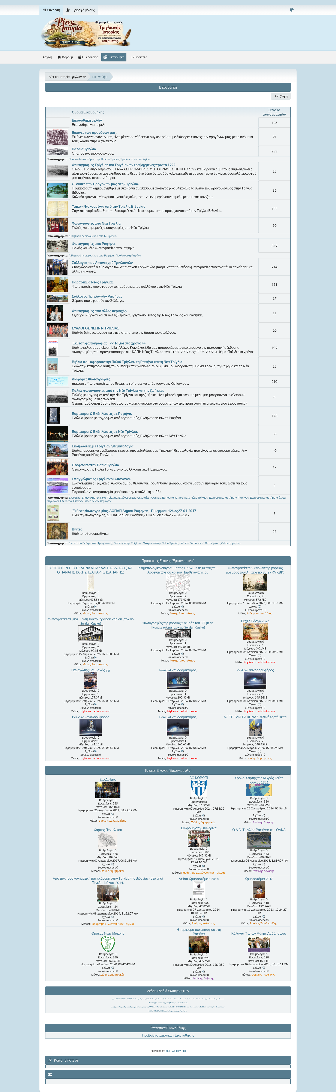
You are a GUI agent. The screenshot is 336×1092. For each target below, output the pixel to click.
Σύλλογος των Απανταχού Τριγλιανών (102, 263)
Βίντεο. (77, 529)
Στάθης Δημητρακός (260, 758)
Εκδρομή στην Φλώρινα (199, 828)
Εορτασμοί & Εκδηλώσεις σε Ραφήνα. (102, 413)
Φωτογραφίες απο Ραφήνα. (94, 243)
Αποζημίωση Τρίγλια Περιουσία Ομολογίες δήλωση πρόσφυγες (129, 1007)
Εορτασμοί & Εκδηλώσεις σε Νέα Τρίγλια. (105, 431)
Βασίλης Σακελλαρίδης (112, 820)
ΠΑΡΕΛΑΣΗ (152, 1007)
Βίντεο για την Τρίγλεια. (128, 543)
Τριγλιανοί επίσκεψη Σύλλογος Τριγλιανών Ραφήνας (177, 999)
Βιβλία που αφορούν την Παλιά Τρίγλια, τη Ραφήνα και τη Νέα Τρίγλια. (127, 362)
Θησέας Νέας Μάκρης (108, 933)
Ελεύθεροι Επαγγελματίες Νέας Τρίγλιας (93, 497)
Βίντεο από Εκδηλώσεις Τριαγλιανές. (91, 543)
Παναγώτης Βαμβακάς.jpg (90, 670)
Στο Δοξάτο (107, 779)
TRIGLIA (160, 1003)
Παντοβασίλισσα (162, 1007)
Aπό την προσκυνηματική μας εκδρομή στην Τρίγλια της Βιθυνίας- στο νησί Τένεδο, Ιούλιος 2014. (108, 880)
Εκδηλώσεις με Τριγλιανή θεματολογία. (103, 446)
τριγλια (114, 999)
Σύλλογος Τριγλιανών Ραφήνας (97, 296)
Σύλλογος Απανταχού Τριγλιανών (177, 1011)
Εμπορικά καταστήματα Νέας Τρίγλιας (185, 497)
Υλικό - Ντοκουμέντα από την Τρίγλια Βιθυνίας (108, 206)
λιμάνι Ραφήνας (182, 1003)
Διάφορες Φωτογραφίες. (91, 379)
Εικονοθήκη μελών (87, 120)
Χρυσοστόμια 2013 (259, 879)
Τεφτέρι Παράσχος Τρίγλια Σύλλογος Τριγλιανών (148, 999)
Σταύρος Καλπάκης (203, 923)
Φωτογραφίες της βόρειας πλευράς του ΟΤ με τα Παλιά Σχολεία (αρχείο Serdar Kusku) (177, 625)
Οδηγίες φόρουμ (231, 543)
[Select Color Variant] (292, 10)
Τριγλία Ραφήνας (219, 999)
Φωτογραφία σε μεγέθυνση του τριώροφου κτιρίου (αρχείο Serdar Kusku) (91, 621)
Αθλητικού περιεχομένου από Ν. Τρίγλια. (93, 236)
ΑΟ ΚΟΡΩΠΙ (198, 778)
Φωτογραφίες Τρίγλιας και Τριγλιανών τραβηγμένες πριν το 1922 (123, 165)
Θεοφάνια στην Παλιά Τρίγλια (95, 465)
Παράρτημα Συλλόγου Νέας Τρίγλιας (203, 872)
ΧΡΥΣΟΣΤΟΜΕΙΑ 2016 (182, 1007)
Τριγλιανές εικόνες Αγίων (135, 159)
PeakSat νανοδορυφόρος (177, 670)
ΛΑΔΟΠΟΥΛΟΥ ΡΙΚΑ (263, 974)
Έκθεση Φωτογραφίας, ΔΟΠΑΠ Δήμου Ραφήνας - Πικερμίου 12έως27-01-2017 (134, 511)
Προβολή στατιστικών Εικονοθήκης (168, 1035)
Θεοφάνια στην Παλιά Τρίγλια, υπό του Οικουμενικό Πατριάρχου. (181, 543)
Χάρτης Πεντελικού (108, 830)
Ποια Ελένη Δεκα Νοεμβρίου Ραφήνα (203, 999)
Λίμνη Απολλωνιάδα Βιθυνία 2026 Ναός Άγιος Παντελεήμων (207, 1007)
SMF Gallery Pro (176, 1050)
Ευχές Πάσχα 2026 (255, 621)
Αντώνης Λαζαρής (263, 822)
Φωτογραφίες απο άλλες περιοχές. (99, 311)
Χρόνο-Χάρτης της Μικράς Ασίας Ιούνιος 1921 (259, 780)
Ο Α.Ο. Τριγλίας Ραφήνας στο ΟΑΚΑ (259, 830)
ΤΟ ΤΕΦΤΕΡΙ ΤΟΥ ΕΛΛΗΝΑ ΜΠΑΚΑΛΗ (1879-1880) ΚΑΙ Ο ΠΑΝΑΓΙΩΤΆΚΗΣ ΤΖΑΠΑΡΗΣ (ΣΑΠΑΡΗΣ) (91, 570)
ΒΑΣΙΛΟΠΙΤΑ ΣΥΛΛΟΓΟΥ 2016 (158, 1011)
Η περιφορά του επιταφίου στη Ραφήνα (199, 931)
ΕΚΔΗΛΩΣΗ (171, 1007)
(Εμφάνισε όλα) (183, 561)
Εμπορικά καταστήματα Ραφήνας (229, 497)
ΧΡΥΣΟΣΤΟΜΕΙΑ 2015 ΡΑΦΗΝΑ (125, 999)
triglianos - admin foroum (259, 662)
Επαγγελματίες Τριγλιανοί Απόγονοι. (101, 479)
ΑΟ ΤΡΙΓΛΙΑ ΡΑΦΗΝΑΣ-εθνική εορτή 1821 (255, 717)
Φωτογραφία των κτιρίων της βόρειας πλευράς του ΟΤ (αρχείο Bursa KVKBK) (255, 570)
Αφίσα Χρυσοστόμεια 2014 (199, 879)
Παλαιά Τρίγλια (84, 149)
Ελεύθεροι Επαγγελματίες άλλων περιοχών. (86, 501)
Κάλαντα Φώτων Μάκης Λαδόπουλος (258, 933)
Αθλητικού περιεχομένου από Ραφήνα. (91, 255)
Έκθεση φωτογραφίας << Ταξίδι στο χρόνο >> (109, 343)
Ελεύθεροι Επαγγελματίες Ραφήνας (139, 497)
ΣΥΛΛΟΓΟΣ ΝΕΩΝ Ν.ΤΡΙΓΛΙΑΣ (95, 328)
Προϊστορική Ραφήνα (128, 255)
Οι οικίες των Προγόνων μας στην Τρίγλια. (105, 184)
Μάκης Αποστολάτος (95, 613)
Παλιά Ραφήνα (153, 1003)
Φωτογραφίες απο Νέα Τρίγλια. (97, 223)
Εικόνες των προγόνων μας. (94, 132)
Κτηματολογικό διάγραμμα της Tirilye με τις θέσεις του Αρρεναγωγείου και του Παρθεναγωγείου (178, 570)
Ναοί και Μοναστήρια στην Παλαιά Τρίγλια (94, 159)
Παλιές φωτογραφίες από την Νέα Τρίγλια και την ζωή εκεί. (118, 390)
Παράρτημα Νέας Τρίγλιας (93, 282)
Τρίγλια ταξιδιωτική (168, 1003)
